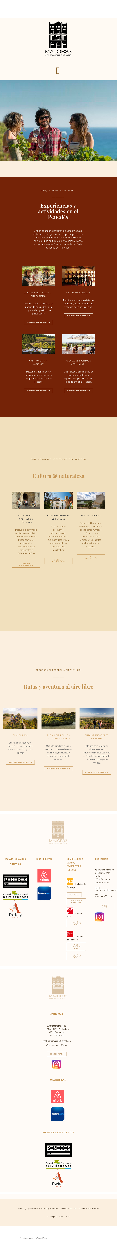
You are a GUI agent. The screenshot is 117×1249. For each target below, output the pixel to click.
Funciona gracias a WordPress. (34, 1238)
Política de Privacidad (38, 1208)
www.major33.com (103, 896)
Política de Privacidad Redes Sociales (83, 1208)
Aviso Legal (22, 1208)
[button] (58, 71)
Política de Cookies (58, 1208)
